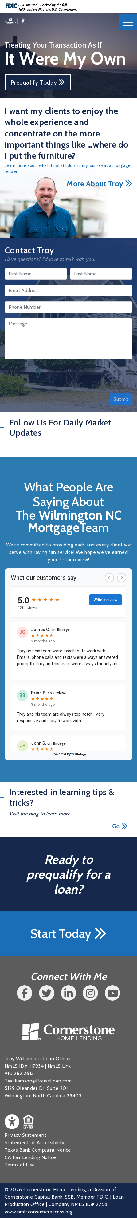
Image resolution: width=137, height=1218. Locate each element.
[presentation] (51, 376)
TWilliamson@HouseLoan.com (38, 1081)
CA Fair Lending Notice (30, 1157)
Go (120, 826)
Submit (121, 399)
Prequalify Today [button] (37, 82)
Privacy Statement (25, 1135)
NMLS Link (59, 1066)
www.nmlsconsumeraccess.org (38, 1212)
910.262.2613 (19, 1073)
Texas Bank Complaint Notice (38, 1150)
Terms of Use (20, 1165)
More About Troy (99, 183)
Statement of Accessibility (34, 1142)
